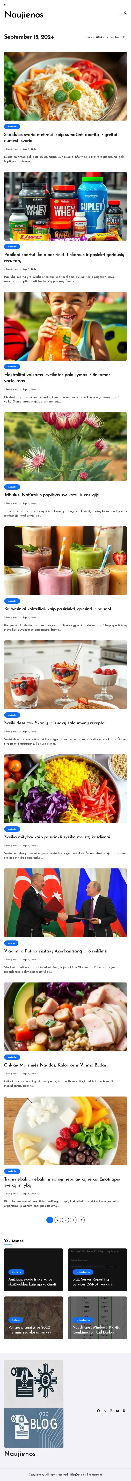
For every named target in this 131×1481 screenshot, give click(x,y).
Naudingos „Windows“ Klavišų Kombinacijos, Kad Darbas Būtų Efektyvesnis (96, 1332)
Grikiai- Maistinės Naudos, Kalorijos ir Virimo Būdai (55, 1065)
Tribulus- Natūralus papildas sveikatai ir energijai (52, 495)
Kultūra (16, 1320)
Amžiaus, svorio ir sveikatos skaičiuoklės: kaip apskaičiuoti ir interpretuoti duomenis (32, 1284)
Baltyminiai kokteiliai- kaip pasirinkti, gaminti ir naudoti (58, 609)
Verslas (11, 943)
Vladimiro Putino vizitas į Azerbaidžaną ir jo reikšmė (55, 951)
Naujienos (24, 15)
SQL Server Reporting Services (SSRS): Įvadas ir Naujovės (92, 1284)
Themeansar (94, 1474)
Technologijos (83, 1272)
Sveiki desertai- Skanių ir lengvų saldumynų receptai (55, 723)
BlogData (76, 1474)
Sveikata (12, 127)
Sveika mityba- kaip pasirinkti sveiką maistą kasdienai (57, 837)
